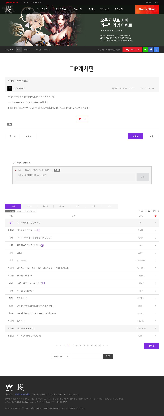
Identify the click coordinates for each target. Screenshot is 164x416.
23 (72, 345)
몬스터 (45, 206)
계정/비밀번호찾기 (113, 50)
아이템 (29, 206)
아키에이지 (141, 268)
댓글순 (148, 211)
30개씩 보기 (20, 211)
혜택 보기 (28, 50)
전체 (13, 206)
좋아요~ (21, 260)
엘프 (141, 245)
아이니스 (140, 283)
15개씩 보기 (10, 211)
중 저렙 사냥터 (24, 275)
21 (64, 345)
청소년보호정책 (38, 394)
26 (84, 345)
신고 (9, 124)
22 (68, 345)
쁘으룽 (140, 306)
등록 (142, 177)
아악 (141, 291)
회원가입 (148, 2)
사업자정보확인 (61, 402)
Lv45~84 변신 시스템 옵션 (30, 283)
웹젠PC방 (62, 394)
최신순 (141, 211)
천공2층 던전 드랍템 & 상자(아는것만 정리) (36, 306)
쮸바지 (140, 238)
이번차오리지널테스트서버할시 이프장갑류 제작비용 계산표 (43, 268)
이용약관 (8, 394)
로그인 (157, 2)
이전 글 (12, 136)
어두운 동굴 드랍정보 (28, 230)
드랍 (77, 206)
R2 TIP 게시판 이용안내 (28, 222)
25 (80, 345)
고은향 (140, 253)
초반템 (21, 321)
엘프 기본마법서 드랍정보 (30, 245)
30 (100, 345)
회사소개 (51, 394)
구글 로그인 (156, 49)
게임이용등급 (73, 394)
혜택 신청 (38, 50)
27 (88, 345)
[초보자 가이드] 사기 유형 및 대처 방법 (34, 238)
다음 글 (29, 136)
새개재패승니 (141, 260)
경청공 (140, 336)
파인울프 (140, 275)
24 (76, 345)
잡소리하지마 (19, 88)
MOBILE (36, 2)
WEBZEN (9, 387)
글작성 (135, 136)
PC (25, 2)
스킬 (93, 206)
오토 (20, 253)
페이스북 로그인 (150, 49)
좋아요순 (156, 211)
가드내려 (140, 321)
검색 (108, 356)
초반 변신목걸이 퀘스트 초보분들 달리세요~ (36, 313)
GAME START (147, 9)
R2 (9, 9)
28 (92, 345)
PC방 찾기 (48, 50)
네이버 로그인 (145, 49)
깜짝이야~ (22, 298)
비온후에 (140, 313)
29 (96, 345)
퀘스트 (61, 206)
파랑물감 (140, 298)
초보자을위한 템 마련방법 (29, 336)
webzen (12, 2)
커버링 (140, 230)
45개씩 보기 (31, 211)
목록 (151, 136)
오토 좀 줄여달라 (25, 290)
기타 (109, 206)
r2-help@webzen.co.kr (24, 402)
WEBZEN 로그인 (132, 49)
